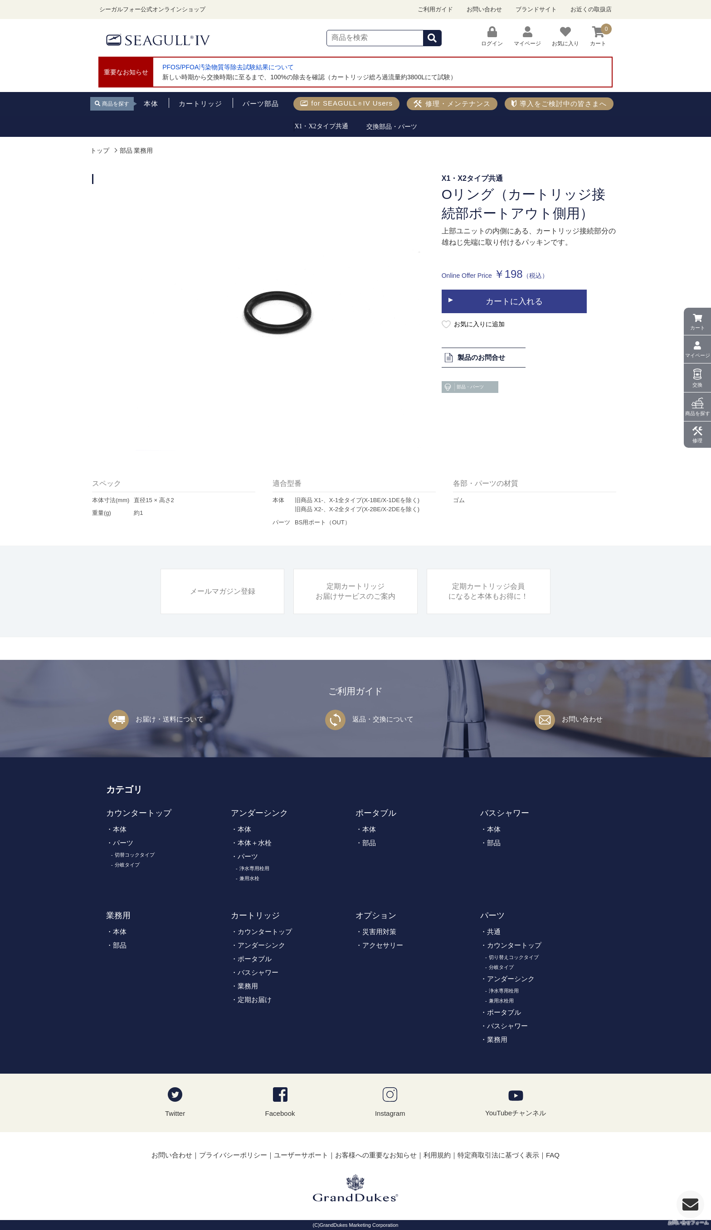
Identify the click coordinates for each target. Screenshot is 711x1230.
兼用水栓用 (501, 1000)
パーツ (123, 843)
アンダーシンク (259, 813)
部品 (369, 843)
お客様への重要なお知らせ (376, 1155)
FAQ (553, 1155)
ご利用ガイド (435, 9)
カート (697, 327)
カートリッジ (255, 915)
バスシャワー (504, 813)
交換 (697, 384)
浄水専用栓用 (254, 868)
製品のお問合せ (474, 357)
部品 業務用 (136, 150)
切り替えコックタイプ (514, 957)
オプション (376, 915)
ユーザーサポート (301, 1155)
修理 (697, 440)
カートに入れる (514, 301)
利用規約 (437, 1155)
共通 (494, 931)
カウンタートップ (138, 813)
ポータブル (376, 813)
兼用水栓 (249, 878)
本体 (120, 829)
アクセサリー (382, 945)
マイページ (697, 355)
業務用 (118, 915)
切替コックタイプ (135, 854)
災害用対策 (379, 931)
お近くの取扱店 (591, 9)
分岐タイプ (127, 864)
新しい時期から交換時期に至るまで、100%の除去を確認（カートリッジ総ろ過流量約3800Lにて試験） (309, 77)
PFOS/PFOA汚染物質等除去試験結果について (228, 67)
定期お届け (255, 999)
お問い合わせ (484, 9)
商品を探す (697, 413)
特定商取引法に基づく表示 (498, 1155)
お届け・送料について (170, 719)
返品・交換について (383, 719)
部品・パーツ (463, 387)
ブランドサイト (536, 9)
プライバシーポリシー (233, 1155)
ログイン (492, 36)
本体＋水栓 (255, 843)
